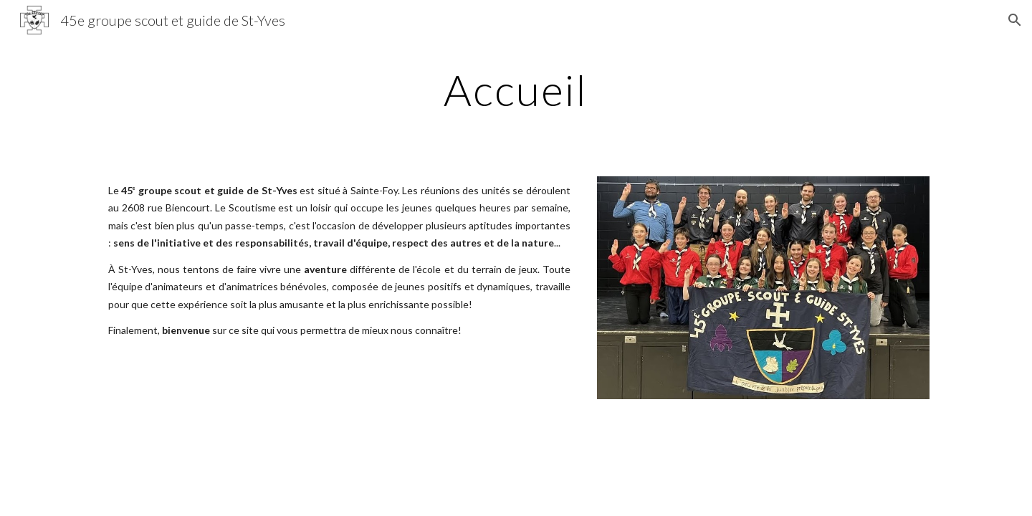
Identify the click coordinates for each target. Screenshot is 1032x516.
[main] (516, 89)
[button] (1015, 20)
